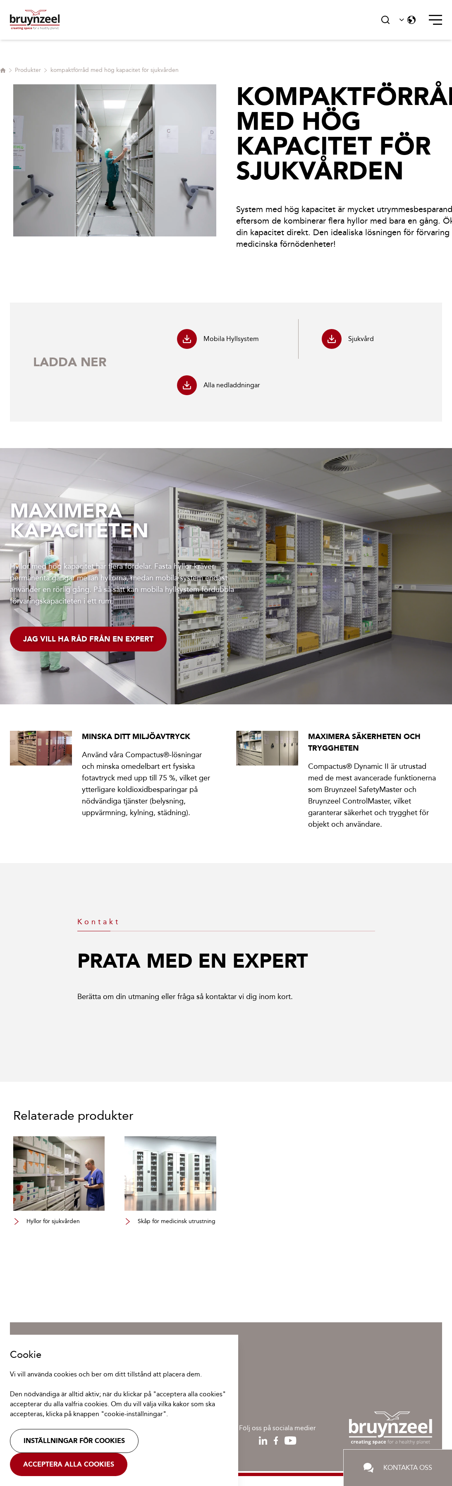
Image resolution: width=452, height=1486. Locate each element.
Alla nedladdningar (218, 385)
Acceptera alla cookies (68, 1464)
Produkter (28, 70)
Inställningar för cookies (74, 1441)
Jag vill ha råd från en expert (88, 639)
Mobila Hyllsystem (218, 339)
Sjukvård (348, 339)
